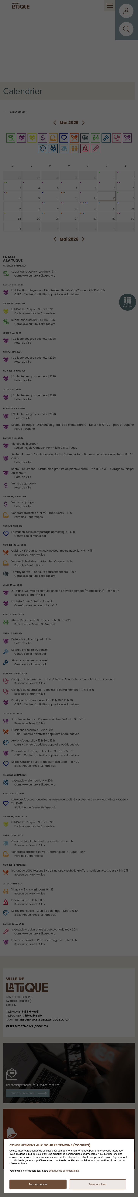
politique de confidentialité (64, 1170)
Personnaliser (98, 1184)
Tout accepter (38, 1184)
